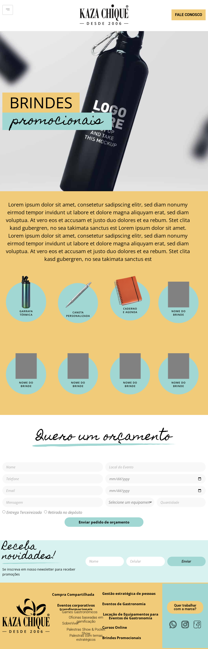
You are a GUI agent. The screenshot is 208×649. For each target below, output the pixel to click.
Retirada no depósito (65, 512)
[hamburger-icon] (7, 10)
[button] (114, 627)
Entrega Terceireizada (24, 512)
